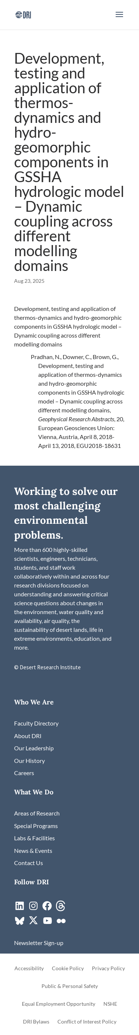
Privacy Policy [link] (108, 968)
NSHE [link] (110, 1004)
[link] (23, 13)
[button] (119, 19)
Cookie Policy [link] (68, 968)
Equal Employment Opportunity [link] (58, 1004)
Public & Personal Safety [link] (70, 986)
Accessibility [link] (29, 968)
